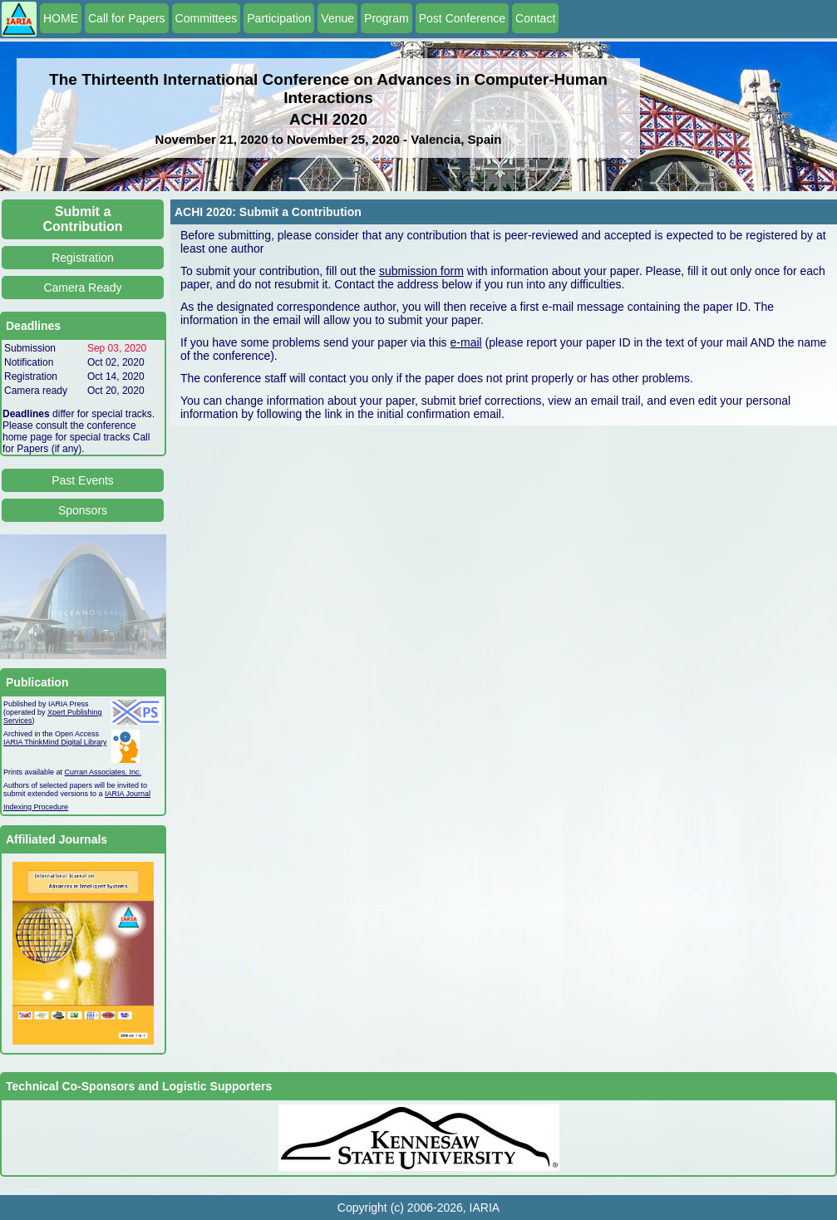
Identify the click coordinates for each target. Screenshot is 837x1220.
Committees (206, 18)
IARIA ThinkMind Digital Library (54, 742)
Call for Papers (126, 18)
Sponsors (82, 510)
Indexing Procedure (35, 807)
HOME (60, 18)
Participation (279, 18)
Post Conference (462, 18)
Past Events (83, 480)
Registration (83, 257)
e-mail (466, 342)
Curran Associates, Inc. (103, 772)
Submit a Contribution (83, 219)
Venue (337, 18)
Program (386, 18)
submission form (421, 271)
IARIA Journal (127, 794)
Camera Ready (82, 287)
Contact (535, 18)
